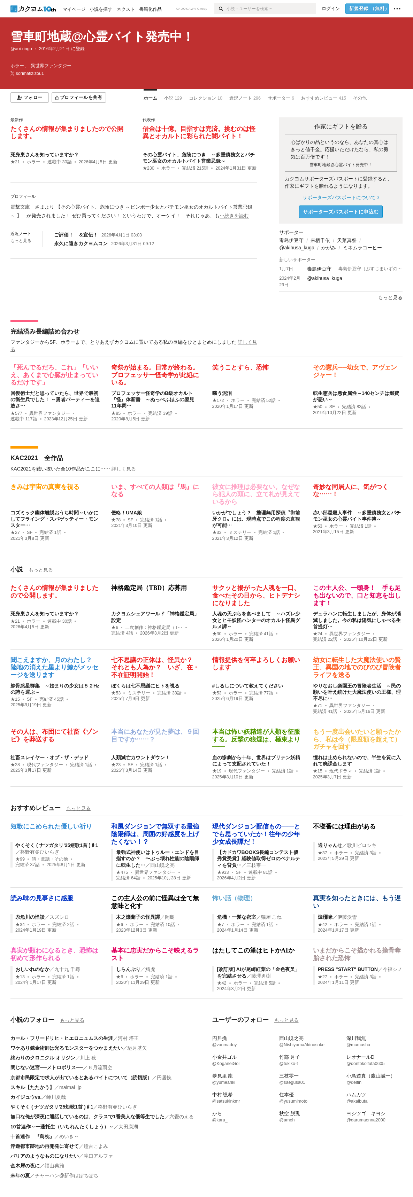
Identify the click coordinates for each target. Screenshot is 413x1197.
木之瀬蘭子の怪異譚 (138, 917)
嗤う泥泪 (222, 393)
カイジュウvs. (25, 1097)
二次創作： (154, 627)
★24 (317, 633)
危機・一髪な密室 (236, 917)
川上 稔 (88, 1057)
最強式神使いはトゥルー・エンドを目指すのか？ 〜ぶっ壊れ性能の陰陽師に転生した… (157, 858)
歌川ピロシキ (361, 845)
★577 (16, 413)
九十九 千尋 (67, 969)
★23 (116, 764)
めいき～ (69, 1136)
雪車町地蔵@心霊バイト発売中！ (102, 36)
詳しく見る (124, 469)
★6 (114, 627)
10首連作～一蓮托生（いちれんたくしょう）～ (62, 1126)
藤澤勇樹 (261, 976)
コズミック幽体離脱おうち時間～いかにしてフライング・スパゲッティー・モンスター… (54, 519)
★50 (317, 406)
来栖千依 (320, 240)
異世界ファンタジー (49, 413)
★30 (217, 633)
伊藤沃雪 (347, 917)
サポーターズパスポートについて (341, 197)
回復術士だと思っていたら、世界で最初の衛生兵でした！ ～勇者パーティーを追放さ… (55, 399)
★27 (15, 532)
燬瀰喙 (325, 917)
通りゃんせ (330, 845)
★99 (20, 859)
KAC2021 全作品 (36, 457)
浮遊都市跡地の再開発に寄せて (44, 1146)
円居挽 (164, 1077)
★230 (148, 168)
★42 (322, 924)
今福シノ (392, 969)
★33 (217, 532)
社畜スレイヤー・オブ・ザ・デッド (49, 757)
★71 (317, 705)
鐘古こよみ (96, 1146)
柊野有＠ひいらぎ (39, 852)
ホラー (33, 162)
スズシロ (59, 917)
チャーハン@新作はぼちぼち (66, 1175)
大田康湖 (128, 1126)
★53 (317, 526)
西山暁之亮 (162, 865)
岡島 (170, 917)
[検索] (220, 8)
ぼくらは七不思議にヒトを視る (145, 686)
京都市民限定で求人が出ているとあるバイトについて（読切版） (81, 1077)
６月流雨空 (100, 1067)
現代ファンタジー (45, 764)
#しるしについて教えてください (247, 686)
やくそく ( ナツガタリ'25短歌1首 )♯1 (56, 845)
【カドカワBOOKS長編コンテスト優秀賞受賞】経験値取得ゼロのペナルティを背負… (258, 858)
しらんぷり (128, 969)
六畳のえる (181, 1116)
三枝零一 (256, 865)
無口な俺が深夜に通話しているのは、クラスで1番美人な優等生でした (87, 1116)
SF (332, 406)
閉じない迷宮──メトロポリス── (46, 1067)
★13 (20, 976)
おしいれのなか (32, 969)
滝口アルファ (98, 1156)
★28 (15, 764)
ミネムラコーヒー (362, 247)
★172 (218, 400)
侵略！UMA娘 (126, 512)
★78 (116, 520)
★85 (116, 413)
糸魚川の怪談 (30, 917)
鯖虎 (150, 969)
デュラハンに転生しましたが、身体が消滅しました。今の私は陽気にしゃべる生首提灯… (357, 620)
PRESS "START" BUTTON (348, 969)
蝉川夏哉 (56, 1097)
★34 (20, 924)
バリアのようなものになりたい (44, 1156)
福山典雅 (54, 1165)
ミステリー (240, 532)
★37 (322, 852)
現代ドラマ (340, 771)
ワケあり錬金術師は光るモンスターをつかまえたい (66, 1048)
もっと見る (20, 241)
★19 (217, 771)
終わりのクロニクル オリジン (42, 1057)
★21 (15, 162)
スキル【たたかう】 (32, 1087)
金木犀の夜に (25, 1165)
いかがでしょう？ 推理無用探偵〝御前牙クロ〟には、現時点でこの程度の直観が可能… (256, 519)
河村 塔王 (128, 1038)
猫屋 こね (271, 917)
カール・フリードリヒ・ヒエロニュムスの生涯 (61, 1038)
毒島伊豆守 (291, 240)
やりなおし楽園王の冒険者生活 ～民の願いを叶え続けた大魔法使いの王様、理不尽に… (357, 692)
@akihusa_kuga (296, 247)
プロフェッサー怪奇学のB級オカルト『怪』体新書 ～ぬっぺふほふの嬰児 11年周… (155, 399)
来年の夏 (20, 1175)
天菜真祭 (347, 240)
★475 (122, 872)
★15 (15, 699)
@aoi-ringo (21, 48)
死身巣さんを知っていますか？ (44, 154)
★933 (223, 872)
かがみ (328, 247)
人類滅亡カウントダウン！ (140, 757)
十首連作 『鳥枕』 (32, 1136)
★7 (220, 924)
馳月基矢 (137, 1048)
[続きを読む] (133, 211)
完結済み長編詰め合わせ (44, 331)
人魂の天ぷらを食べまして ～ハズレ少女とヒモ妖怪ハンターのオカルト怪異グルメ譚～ (256, 620)
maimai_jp (70, 1087)
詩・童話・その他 (50, 859)
